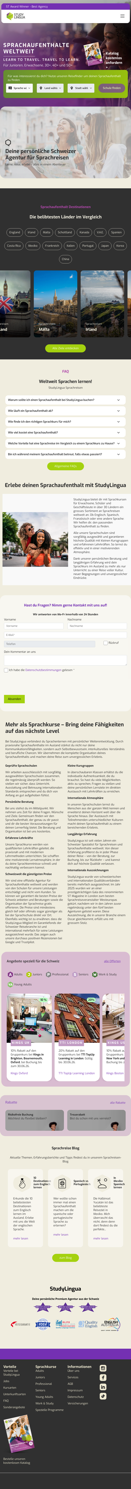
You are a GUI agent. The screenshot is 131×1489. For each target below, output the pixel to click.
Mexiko (32, 246)
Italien (71, 246)
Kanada (84, 232)
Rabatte (11, 1102)
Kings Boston (115, 1073)
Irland (31, 232)
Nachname (74, 619)
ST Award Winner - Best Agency (27, 7)
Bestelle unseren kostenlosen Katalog (16, 1461)
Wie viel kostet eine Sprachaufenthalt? (33, 433)
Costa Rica (14, 246)
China (65, 259)
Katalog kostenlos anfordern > (114, 60)
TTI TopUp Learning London (77, 1073)
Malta (46, 232)
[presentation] (29, 685)
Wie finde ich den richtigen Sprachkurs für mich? (39, 422)
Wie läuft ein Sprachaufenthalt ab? (30, 411)
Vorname (10, 619)
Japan (105, 246)
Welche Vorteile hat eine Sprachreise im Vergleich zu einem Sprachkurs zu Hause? (61, 443)
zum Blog (65, 1258)
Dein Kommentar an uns (20, 652)
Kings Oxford (19, 1073)
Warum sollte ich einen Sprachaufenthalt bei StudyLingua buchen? (51, 400)
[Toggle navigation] (122, 16)
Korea (120, 246)
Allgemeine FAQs (65, 466)
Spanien (116, 232)
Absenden (14, 699)
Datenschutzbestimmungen (43, 670)
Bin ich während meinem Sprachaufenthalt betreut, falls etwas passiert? (55, 454)
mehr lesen (20, 1238)
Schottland (65, 232)
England (14, 232)
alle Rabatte (117, 1103)
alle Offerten (112, 961)
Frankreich (52, 246)
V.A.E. (100, 232)
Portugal (88, 246)
